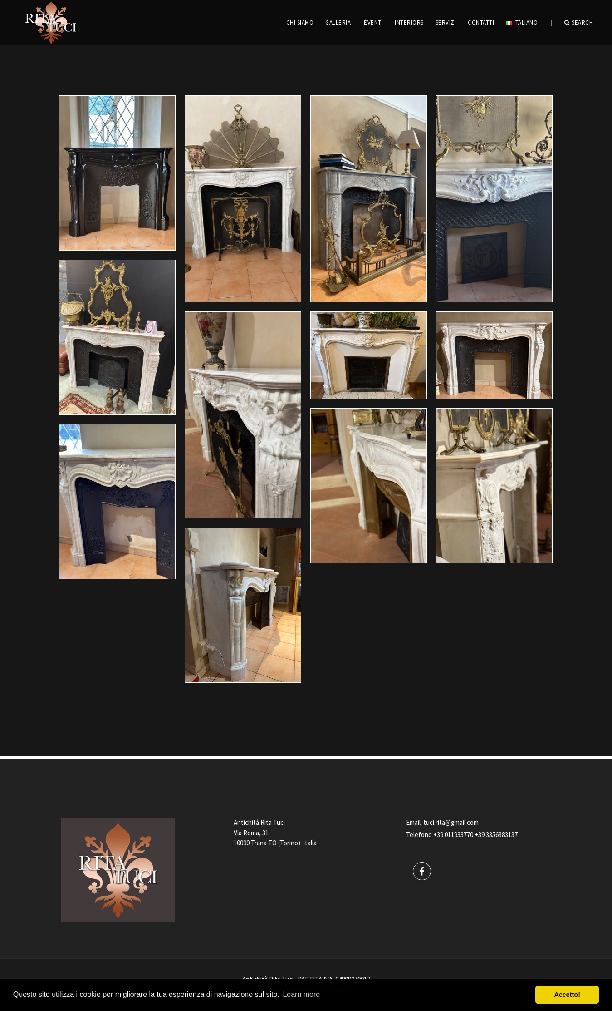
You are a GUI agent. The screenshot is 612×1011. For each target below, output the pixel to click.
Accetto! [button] (567, 994)
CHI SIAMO (300, 22)
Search (578, 22)
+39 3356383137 (496, 834)
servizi (446, 22)
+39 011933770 (453, 834)
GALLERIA (338, 22)
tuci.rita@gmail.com (451, 822)
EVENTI (373, 22)
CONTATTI (481, 22)
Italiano (522, 22)
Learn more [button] (301, 994)
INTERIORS (409, 22)
